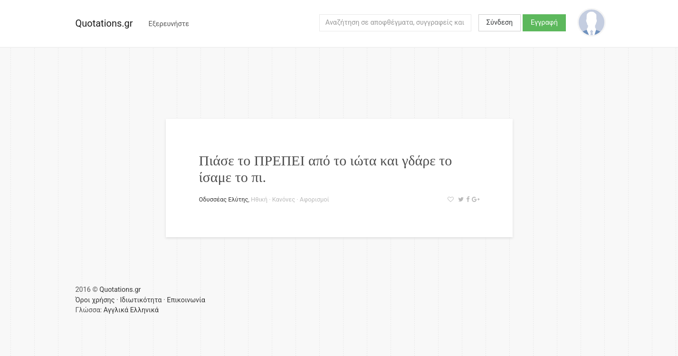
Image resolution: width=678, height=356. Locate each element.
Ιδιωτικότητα (141, 300)
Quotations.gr (104, 23)
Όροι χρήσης (95, 300)
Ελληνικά (144, 310)
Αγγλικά (116, 310)
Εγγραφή (544, 23)
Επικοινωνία (186, 300)
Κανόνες (283, 199)
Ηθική (259, 199)
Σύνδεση (500, 23)
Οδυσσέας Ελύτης (223, 199)
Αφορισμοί (314, 199)
